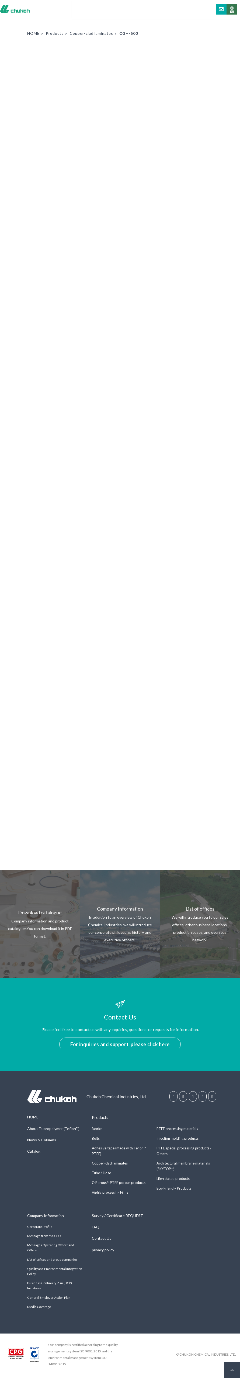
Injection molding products (177, 1140)
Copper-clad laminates (91, 33)
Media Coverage (39, 1309)
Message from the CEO (44, 1238)
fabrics (97, 1131)
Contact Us (101, 1240)
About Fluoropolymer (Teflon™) (53, 1130)
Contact (221, 9)
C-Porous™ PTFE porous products (118, 1185)
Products (55, 33)
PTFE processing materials (177, 1131)
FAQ (95, 1229)
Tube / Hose (101, 1175)
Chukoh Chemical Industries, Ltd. (15, 9)
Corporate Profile (39, 1229)
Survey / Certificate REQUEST (117, 1217)
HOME (33, 33)
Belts (96, 1140)
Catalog (33, 1153)
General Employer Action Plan (48, 1300)
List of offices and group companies (52, 1262)
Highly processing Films (110, 1194)
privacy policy (103, 1252)
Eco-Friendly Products (173, 1190)
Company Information (45, 1217)
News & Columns (41, 1142)
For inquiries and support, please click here (119, 1044)
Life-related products (173, 1181)
